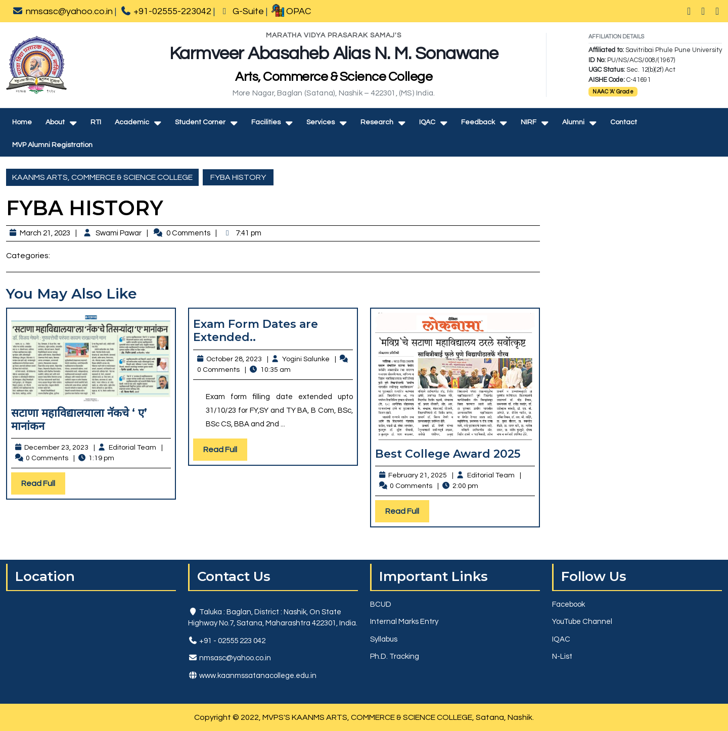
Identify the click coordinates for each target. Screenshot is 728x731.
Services (320, 122)
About (55, 122)
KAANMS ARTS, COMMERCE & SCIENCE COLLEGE (102, 177)
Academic (132, 122)
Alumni (573, 122)
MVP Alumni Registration (52, 145)
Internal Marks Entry (404, 621)
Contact (623, 122)
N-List (562, 656)
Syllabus (383, 639)
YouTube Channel (582, 621)
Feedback (478, 122)
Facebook (568, 604)
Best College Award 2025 (447, 454)
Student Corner (200, 122)
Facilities (266, 122)
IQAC (427, 122)
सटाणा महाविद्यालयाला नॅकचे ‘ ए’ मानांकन (79, 419)
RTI (95, 122)
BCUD (380, 604)
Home (22, 122)
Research (376, 122)
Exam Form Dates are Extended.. (255, 330)
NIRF (528, 122)
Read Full (43, 486)
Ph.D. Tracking (394, 656)
